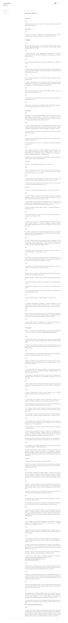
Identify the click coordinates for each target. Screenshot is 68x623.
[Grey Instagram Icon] (57, 618)
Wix (23, 618)
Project (5, 5)
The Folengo (7, 3)
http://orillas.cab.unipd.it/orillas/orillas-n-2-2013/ (35, 558)
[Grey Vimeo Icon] (58, 618)
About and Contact (6, 12)
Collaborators (5, 14)
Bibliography (5, 10)
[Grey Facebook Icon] (55, 618)
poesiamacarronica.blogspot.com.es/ (49, 332)
